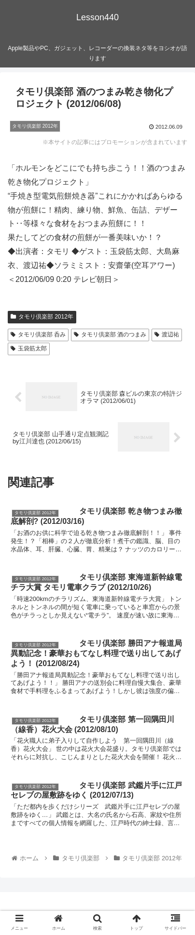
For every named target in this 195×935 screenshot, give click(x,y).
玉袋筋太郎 (29, 348)
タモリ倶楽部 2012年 (42, 316)
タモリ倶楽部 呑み (38, 334)
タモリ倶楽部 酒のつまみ (110, 334)
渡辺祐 (166, 334)
